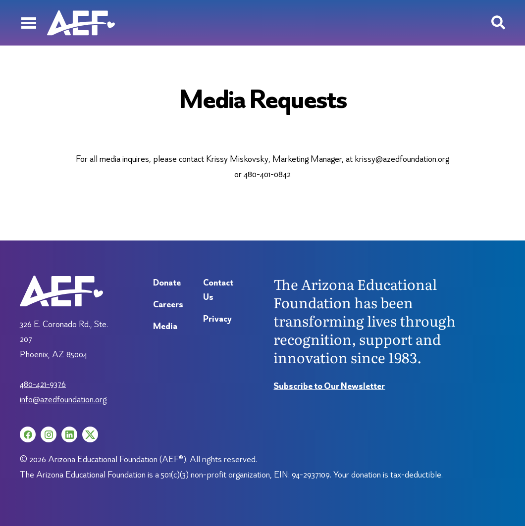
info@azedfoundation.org (63, 399)
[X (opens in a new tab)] (90, 434)
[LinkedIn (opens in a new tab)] (69, 434)
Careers (168, 304)
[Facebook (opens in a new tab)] (28, 434)
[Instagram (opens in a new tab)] (48, 434)
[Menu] (28, 22)
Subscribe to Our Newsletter (329, 385)
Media (165, 326)
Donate (167, 282)
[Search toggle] (498, 22)
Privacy (217, 318)
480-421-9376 (43, 384)
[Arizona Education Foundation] (81, 23)
